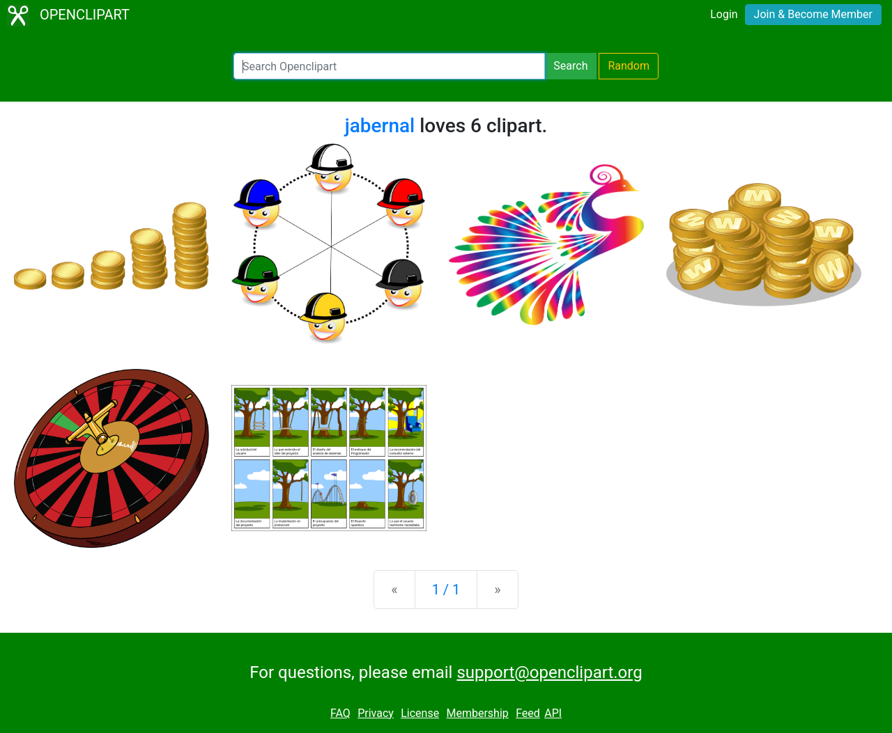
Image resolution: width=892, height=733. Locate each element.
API (553, 713)
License (420, 713)
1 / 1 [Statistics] (446, 589)
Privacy (375, 713)
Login (723, 14)
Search (570, 65)
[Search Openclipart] (389, 66)
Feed (528, 713)
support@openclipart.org (549, 672)
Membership (477, 713)
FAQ (340, 713)
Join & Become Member (813, 14)
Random (628, 65)
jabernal (380, 125)
